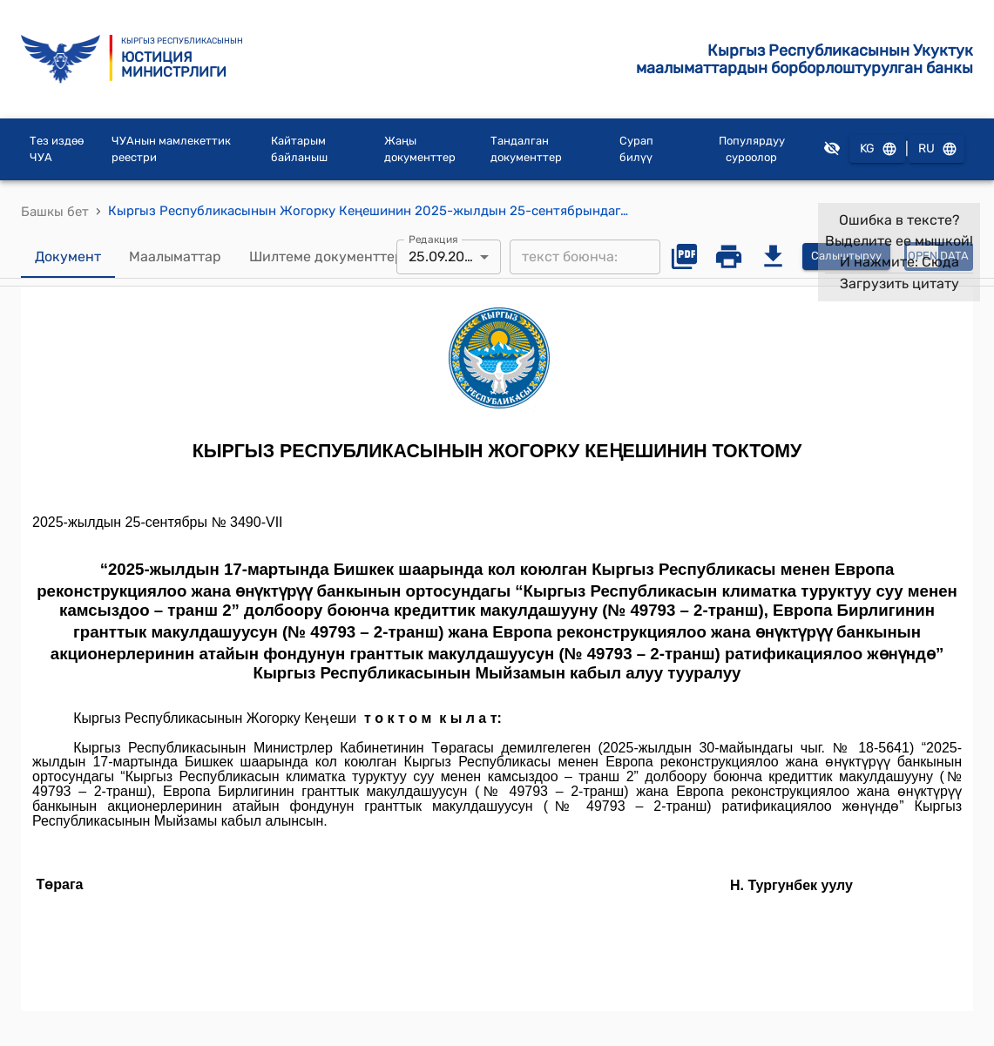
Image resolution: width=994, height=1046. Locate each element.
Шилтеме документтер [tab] (326, 257)
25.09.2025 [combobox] (445, 256)
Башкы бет (55, 211)
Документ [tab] (68, 257)
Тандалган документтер (526, 149)
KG (877, 149)
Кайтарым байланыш (299, 149)
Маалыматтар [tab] (175, 257)
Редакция (433, 239)
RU (936, 149)
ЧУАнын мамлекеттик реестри (171, 149)
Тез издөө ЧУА (57, 149)
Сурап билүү (636, 149)
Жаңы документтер (420, 149)
